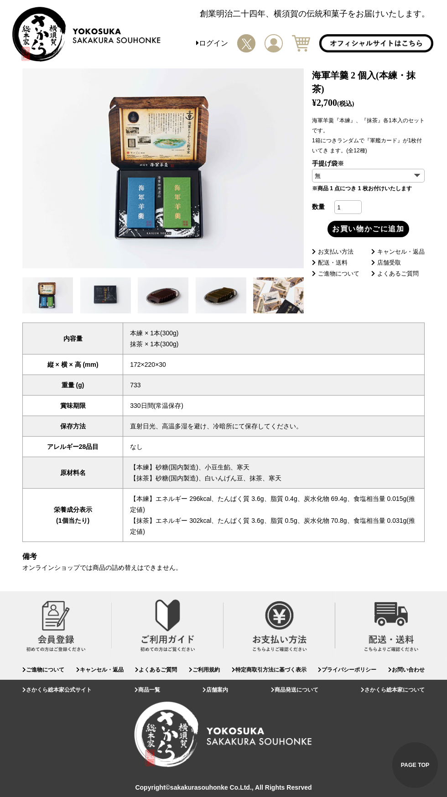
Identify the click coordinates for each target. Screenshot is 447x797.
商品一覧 (147, 690)
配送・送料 (330, 262)
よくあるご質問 (395, 273)
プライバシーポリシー (347, 670)
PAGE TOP (415, 765)
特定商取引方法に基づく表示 (269, 670)
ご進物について (335, 273)
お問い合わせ (406, 670)
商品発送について (294, 690)
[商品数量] (347, 207)
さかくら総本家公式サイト (57, 690)
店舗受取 (386, 262)
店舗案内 (215, 690)
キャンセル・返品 (398, 251)
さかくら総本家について (393, 690)
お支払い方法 (332, 251)
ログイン (212, 43)
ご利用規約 (204, 670)
